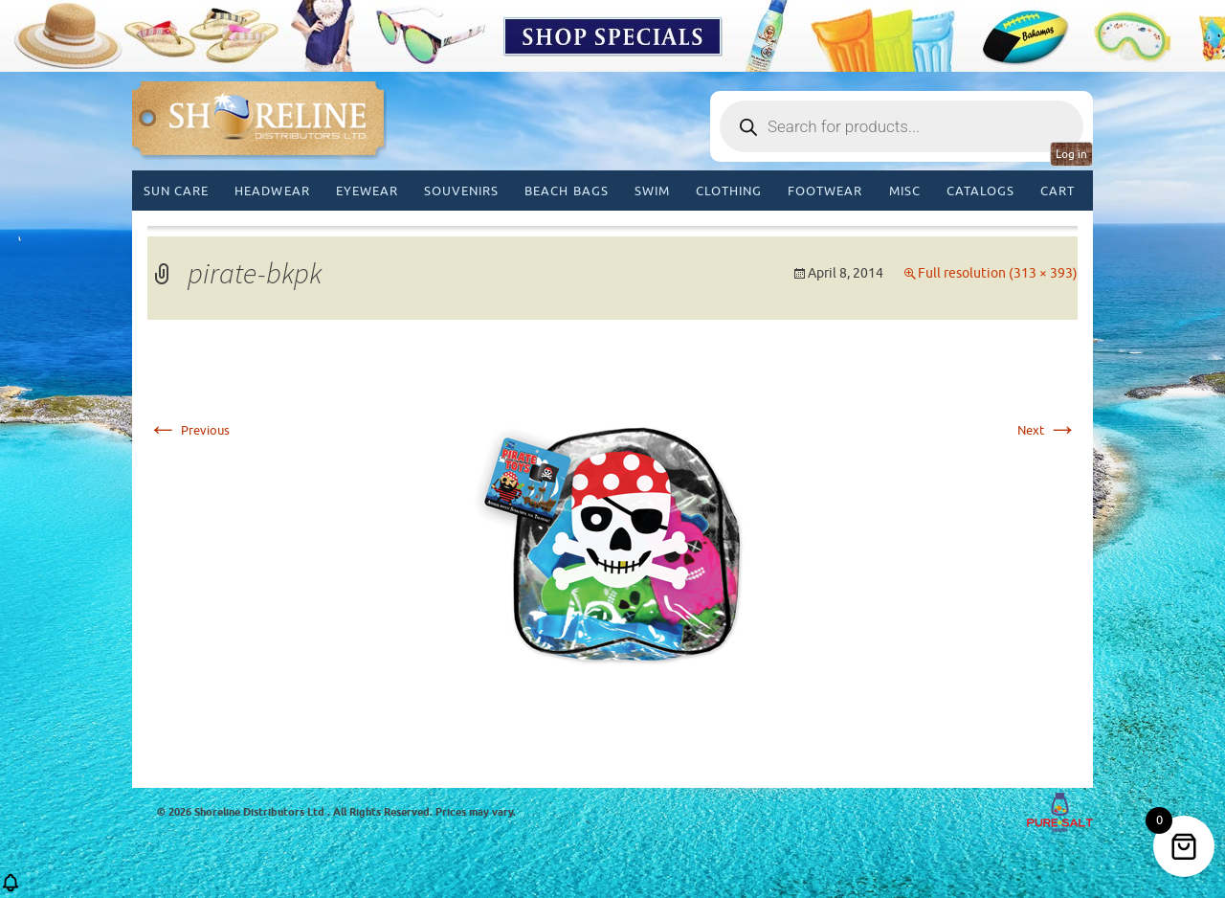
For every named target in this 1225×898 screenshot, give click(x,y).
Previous (188, 430)
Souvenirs (461, 191)
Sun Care (176, 191)
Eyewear (367, 191)
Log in (1071, 154)
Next (1047, 430)
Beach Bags (566, 191)
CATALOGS (980, 191)
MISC (905, 191)
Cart (1057, 191)
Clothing (729, 191)
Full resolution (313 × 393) (998, 273)
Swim (652, 191)
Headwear (271, 191)
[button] (10, 889)
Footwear (825, 191)
